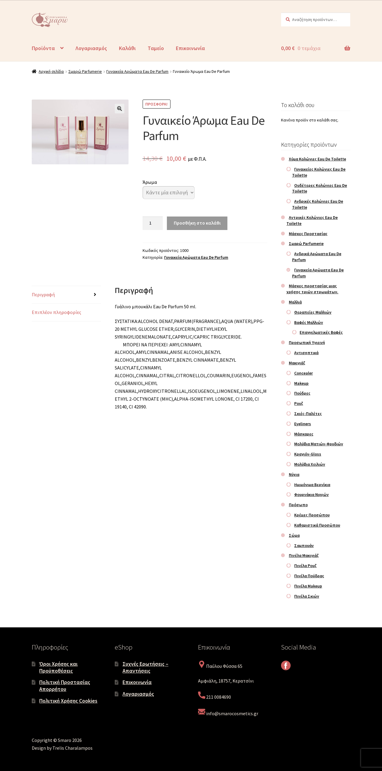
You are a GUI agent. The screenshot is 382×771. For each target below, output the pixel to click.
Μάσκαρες (303, 434)
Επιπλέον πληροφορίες (56, 312)
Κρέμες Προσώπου (312, 515)
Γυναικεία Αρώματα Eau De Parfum (137, 71)
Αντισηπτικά (306, 352)
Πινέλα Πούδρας (309, 575)
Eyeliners (302, 423)
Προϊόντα (43, 48)
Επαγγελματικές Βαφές (321, 332)
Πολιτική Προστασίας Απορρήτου (64, 685)
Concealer (303, 373)
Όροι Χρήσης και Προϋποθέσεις (58, 667)
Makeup (301, 383)
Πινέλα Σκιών (306, 596)
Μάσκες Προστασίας (308, 233)
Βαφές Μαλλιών (308, 322)
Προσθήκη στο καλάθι (197, 223)
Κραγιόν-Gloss (307, 454)
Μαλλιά (295, 302)
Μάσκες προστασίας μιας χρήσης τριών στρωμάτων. (312, 288)
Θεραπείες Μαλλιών (312, 312)
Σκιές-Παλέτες (308, 413)
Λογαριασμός (91, 48)
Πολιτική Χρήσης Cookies (68, 700)
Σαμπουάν (304, 545)
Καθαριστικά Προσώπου (317, 525)
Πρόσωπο (298, 504)
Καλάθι (127, 48)
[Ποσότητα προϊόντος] (153, 223)
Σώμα (294, 535)
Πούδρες (302, 393)
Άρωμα (150, 182)
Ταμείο (156, 48)
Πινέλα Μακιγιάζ (304, 555)
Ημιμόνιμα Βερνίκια (312, 484)
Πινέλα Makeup (308, 586)
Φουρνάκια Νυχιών (311, 494)
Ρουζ (298, 403)
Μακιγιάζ (297, 363)
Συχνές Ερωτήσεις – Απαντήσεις (145, 667)
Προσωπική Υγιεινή (307, 342)
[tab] (66, 295)
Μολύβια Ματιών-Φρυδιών (318, 444)
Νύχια (294, 474)
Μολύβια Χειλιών (309, 464)
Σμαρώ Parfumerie (85, 71)
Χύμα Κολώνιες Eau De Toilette (317, 159)
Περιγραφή (43, 294)
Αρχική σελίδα (51, 71)
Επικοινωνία (190, 48)
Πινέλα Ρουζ (305, 565)
